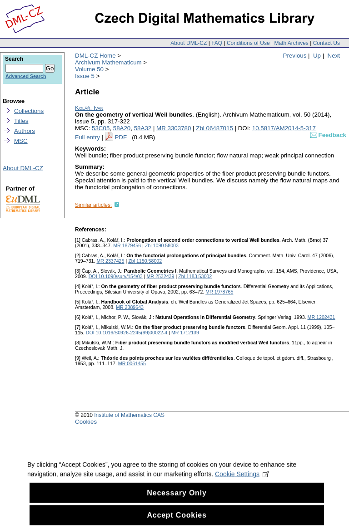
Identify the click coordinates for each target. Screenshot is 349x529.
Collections (29, 111)
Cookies (86, 421)
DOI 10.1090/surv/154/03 (116, 276)
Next (334, 55)
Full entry (87, 137)
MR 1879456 (127, 245)
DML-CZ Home (95, 55)
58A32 (143, 128)
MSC (21, 140)
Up (317, 55)
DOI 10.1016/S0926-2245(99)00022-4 (127, 332)
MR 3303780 (173, 128)
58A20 (122, 128)
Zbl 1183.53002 (195, 276)
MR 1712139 (185, 332)
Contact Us (326, 43)
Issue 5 (85, 76)
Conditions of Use (248, 43)
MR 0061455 (132, 363)
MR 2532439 (160, 276)
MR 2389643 (130, 307)
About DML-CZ (188, 43)
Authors (24, 130)
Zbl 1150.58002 (145, 261)
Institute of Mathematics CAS (129, 415)
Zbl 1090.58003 (162, 245)
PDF (121, 137)
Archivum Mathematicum (108, 62)
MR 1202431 (321, 317)
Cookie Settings (242, 481)
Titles (21, 121)
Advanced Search (25, 76)
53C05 (101, 128)
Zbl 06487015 (214, 128)
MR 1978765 (219, 291)
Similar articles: (93, 205)
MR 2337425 (110, 261)
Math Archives (291, 43)
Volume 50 (89, 69)
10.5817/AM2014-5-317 (284, 128)
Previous (295, 55)
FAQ (216, 43)
